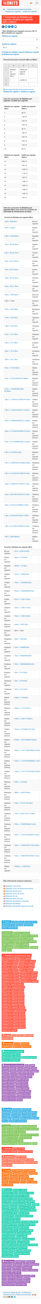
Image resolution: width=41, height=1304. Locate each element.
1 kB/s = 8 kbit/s (9, 228)
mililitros (14, 1207)
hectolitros (13, 1204)
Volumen (7, 1190)
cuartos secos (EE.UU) (28, 1210)
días (35, 1173)
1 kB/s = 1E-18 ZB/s (11, 351)
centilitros (5, 1207)
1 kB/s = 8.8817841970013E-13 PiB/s (17, 494)
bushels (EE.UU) (8, 1216)
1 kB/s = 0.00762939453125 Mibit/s (16, 378)
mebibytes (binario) (9, 1091)
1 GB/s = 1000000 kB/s (21, 647)
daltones (27, 1279)
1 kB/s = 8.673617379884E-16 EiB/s (16, 505)
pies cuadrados (7, 947)
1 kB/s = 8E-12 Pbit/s (11, 261)
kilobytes (26, 1071)
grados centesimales (9, 928)
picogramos (17, 1270)
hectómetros (26, 1109)
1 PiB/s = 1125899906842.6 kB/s (25, 824)
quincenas (14, 1176)
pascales (10, 1129)
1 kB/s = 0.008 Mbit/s (11, 236)
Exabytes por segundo (28, 978)
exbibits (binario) (8, 1086)
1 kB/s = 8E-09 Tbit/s (11, 253)
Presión (6, 1126)
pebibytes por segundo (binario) (13, 1019)
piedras (27, 1276)
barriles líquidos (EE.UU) (24, 1216)
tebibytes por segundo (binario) (13, 1016)
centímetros (32, 1112)
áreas (4, 950)
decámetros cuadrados (29, 936)
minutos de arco (31, 922)
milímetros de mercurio (10, 1135)
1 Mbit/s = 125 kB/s (20, 566)
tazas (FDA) (22, 1248)
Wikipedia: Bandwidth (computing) (17, 901)
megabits (5, 1068)
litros (29, 1204)
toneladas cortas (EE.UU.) (11, 1273)
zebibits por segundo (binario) (13, 1001)
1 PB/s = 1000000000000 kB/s (24, 664)
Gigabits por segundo (27, 961)
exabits (34, 1068)
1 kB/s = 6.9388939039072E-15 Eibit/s (17, 421)
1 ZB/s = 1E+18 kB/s (20, 681)
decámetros (6, 1112)
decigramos (34, 1264)
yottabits (13, 1071)
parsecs (35, 1118)
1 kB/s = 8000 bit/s (10, 221)
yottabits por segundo (10, 970)
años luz (5, 1121)
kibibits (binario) (26, 1077)
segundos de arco (8, 925)
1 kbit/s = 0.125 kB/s (21, 557)
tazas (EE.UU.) (7, 1228)
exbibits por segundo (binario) (13, 999)
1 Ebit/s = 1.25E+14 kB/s (22, 599)
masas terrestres (8, 1285)
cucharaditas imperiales (28, 1245)
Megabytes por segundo (28, 973)
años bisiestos (7, 1179)
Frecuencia (8, 1044)
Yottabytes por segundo (29, 981)
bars (3, 1129)
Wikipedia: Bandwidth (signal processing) (19, 906)
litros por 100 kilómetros (11, 1060)
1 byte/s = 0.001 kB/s (21, 624)
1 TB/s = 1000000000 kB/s (23, 656)
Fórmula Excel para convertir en (20, 60)
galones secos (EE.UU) (10, 1210)
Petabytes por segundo (10, 978)
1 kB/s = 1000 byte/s (11, 295)
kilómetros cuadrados (22, 933)
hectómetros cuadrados (10, 936)
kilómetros (16, 1109)
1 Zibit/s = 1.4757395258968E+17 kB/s (27, 761)
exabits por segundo (30, 11)
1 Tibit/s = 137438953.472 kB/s (24, 729)
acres (9, 950)
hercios (17, 1044)
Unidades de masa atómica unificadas (16, 1282)
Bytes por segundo (26, 970)
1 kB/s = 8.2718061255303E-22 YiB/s (17, 526)
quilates (19, 1279)
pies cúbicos (6, 1202)
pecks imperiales (28, 1239)
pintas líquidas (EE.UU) (29, 1222)
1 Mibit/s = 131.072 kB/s (22, 708)
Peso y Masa (8, 1261)
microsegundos (29, 1170)
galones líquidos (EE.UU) (11, 1219)
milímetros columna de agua (12, 1141)
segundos (16, 1173)
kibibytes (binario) (22, 1088)
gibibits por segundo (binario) (13, 990)
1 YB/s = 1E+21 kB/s (20, 689)
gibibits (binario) (22, 1080)
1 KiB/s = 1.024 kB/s (20, 782)
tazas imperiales (23, 1242)
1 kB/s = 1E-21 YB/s (11, 359)
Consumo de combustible (13, 1052)
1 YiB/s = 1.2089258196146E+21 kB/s (26, 856)
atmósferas (16, 1126)
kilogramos (30, 1261)
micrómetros (16, 1115)
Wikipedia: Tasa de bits (13, 886)
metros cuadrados (8, 939)
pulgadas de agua (24, 1143)
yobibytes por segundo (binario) (13, 1027)
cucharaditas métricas (10, 1256)
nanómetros (26, 1115)
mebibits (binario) (8, 1080)
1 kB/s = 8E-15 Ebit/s (11, 269)
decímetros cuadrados (25, 939)
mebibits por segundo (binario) (13, 987)
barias (34, 1143)
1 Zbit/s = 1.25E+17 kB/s (22, 608)
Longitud (7, 1109)
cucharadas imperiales (10, 1245)
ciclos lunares (14, 1182)
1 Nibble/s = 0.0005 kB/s (22, 866)
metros (14, 1112)
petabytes (22, 1074)
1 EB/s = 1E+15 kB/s (20, 672)
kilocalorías (29, 1035)
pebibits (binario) (21, 1083)
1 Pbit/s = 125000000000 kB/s (24, 591)
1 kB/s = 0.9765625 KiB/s (13, 452)
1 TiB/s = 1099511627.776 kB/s (24, 814)
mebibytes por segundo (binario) (14, 1010)
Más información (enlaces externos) (17, 881)
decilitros (35, 1204)
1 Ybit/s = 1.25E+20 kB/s (22, 616)
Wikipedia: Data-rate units (14, 898)
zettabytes (6, 1077)
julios (14, 1035)
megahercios (7, 1046)
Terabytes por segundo (28, 976)
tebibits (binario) (8, 1083)
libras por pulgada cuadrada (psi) (26, 1129)
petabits (27, 1068)
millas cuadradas (8, 944)
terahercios (27, 1046)
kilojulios (20, 1035)
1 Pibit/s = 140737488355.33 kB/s (25, 740)
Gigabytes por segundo (10, 976)
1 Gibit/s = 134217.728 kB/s (23, 719)
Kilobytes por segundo (12, 11)
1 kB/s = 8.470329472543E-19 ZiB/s (16, 515)
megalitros (30, 1202)
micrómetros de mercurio (16, 1132)
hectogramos (7, 1264)
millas (34, 1115)
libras (33, 1276)
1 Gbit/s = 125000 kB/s (21, 574)
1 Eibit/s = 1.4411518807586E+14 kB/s (27, 750)
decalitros (22, 1204)
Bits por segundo (8, 958)
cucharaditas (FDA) (23, 1251)
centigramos (6, 1267)
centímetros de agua (9, 1143)
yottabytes (15, 1077)
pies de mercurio (25, 1138)
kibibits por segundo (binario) (13, 984)
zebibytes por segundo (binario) (13, 1024)
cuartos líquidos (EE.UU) (11, 1222)
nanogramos (6, 1270)
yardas (4, 1118)
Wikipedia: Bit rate (11, 896)
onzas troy (11, 1279)
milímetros (6, 1115)
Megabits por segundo (10, 961)
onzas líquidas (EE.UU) (27, 1225)
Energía (6, 1035)
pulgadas (16, 1118)
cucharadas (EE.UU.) (21, 1228)
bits (26, 1065)
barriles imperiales (26, 1230)
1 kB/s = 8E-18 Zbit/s (11, 278)
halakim (5, 1182)
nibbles (19, 1100)
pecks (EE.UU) (24, 1213)
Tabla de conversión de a (17, 100)
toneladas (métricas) (30, 1270)
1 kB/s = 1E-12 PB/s (11, 334)
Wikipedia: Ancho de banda (14, 893)
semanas (5, 1176)
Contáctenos (26, 1292)
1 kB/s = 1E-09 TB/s (11, 326)
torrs (4, 1132)
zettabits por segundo (26, 967)
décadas (17, 1179)
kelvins (18, 1160)
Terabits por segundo (10, 964)
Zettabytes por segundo (10, 981)
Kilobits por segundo (23, 958)
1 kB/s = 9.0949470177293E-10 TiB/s (17, 484)
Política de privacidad (23, 1295)
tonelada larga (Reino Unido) (12, 1276)
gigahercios (17, 1046)
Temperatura (8, 1157)
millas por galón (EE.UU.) (11, 1054)
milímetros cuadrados (28, 942)
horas (31, 1173)
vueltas (14, 922)
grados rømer (7, 1165)
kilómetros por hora (25, 1152)
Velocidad (7, 1149)
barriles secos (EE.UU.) (26, 1207)
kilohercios (25, 1044)
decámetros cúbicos (26, 1193)
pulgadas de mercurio (10, 1138)
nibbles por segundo (9, 1030)
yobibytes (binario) (9, 1100)
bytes (19, 1071)
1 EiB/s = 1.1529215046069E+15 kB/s (26, 835)
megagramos (20, 1261)
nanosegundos (17, 1170)
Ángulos (7, 922)
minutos (25, 1173)
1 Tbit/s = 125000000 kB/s (23, 582)
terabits (20, 1068)
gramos (26, 1264)
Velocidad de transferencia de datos (19, 9)
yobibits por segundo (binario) (13, 1004)
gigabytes (5, 1074)
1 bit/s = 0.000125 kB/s (21, 551)
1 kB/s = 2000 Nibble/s (12, 537)
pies (9, 1118)
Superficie (7, 933)
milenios (30, 1179)
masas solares (21, 1285)
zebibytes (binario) (24, 1097)
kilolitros (5, 1204)
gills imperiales (21, 1236)
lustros (23, 1182)
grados (21, 922)
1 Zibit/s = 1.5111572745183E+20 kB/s (27, 771)
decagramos (17, 1264)
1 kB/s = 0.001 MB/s (11, 309)
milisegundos (7, 1173)
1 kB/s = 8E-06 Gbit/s (11, 244)
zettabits (5, 1071)
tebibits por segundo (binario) (13, 993)
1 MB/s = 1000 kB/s (20, 639)
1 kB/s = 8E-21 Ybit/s (11, 286)
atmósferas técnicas (28, 1126)
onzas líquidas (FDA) (9, 1248)
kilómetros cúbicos (20, 1190)
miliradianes (28, 925)
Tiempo (6, 1170)
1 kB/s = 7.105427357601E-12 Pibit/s (17, 410)
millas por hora (19, 1149)
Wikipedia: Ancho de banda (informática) (19, 888)
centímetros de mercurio (29, 1135)
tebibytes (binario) (8, 1094)
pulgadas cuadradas (22, 947)
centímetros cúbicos (9, 1199)
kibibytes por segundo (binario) (13, 1007)
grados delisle (7, 1162)
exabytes (30, 1074)
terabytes (13, 1074)
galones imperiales (9, 1233)
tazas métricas (7, 1253)
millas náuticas (26, 1118)
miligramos (16, 1267)
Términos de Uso (9, 1295)
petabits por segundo (26, 964)
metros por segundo (9, 1152)
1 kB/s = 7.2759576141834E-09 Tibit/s (17, 399)
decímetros (22, 1112)
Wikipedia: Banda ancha (13, 891)
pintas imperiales (8, 1236)
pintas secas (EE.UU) (9, 1213)
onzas (4, 1279)
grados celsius (20, 1157)
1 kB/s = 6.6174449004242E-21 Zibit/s (17, 442)
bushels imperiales (9, 1242)
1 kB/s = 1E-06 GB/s (11, 318)
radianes (19, 925)
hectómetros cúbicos (9, 1193)
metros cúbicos (7, 1196)
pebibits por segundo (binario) (13, 996)
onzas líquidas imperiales (11, 1239)
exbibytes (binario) (9, 1097)
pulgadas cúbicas (19, 1202)
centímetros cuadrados (10, 942)
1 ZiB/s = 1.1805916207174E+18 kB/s (26, 845)
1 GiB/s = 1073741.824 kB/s (23, 803)
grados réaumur (31, 1162)
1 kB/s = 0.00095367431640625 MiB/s (17, 463)
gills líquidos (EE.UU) (9, 1225)
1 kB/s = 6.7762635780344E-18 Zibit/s (17, 431)
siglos (23, 1179)
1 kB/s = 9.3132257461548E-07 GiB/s (17, 473)
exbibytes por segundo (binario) (13, 1022)
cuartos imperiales (24, 1233)
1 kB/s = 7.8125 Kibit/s (12, 368)
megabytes (34, 1071)
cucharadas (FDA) (8, 1251)
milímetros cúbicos (25, 1199)
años (26, 1176)
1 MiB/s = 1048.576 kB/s (22, 792)
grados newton (19, 1162)
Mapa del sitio (16, 1292)
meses (21, 1176)
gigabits (13, 1068)
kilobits (32, 1065)
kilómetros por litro (29, 1057)
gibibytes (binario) (24, 1091)
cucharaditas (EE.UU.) (10, 1230)
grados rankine (28, 1160)
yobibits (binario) (8, 1088)
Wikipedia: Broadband (12, 903)
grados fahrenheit (8, 1160)
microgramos (27, 1267)
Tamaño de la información (13, 1065)
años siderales (7, 1185)
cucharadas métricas (21, 1253)
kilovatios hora (7, 1038)
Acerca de (6, 1292)
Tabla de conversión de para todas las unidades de (20, 210)
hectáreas (34, 947)
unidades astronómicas (18, 1121)
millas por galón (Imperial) (11, 1057)
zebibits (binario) (22, 1086)
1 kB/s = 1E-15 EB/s (11, 343)
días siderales (32, 1182)
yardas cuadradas (22, 944)
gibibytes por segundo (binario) (13, 1013)
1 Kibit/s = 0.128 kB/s (21, 697)
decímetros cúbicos (22, 1196)
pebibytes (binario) (23, 1094)
